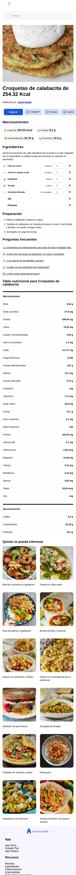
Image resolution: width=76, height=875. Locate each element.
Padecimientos (13, 869)
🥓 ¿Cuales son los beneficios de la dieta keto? (26, 267)
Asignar (13, 112)
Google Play (12, 848)
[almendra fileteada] (58, 192)
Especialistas (12, 872)
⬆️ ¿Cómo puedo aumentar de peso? (21, 274)
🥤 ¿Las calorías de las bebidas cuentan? (23, 260)
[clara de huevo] (58, 166)
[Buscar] (40, 15)
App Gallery (11, 851)
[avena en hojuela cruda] (58, 172)
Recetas (9, 863)
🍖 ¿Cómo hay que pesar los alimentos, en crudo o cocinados (33, 254)
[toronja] (58, 185)
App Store (10, 845)
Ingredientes (12, 866)
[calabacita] (58, 179)
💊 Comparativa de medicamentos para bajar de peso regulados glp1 (37, 247)
